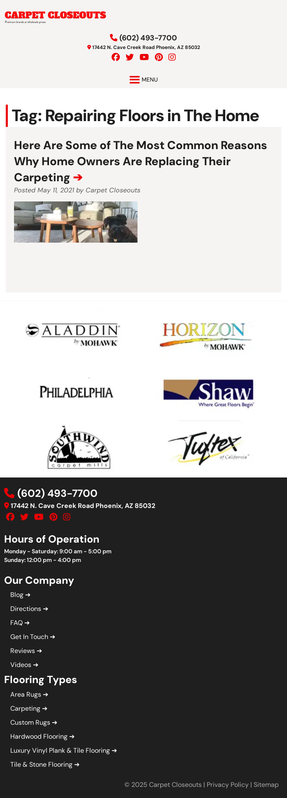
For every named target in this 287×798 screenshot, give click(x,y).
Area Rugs (25, 694)
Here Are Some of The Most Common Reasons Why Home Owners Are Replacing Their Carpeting (140, 161)
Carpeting (25, 708)
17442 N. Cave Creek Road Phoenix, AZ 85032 (146, 47)
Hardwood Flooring (39, 736)
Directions (25, 608)
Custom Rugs (30, 722)
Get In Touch (29, 636)
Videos (20, 664)
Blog (16, 594)
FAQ (16, 622)
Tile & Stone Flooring (41, 764)
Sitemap (266, 784)
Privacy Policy (228, 784)
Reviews (22, 650)
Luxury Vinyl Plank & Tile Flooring (60, 750)
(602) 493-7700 (148, 38)
